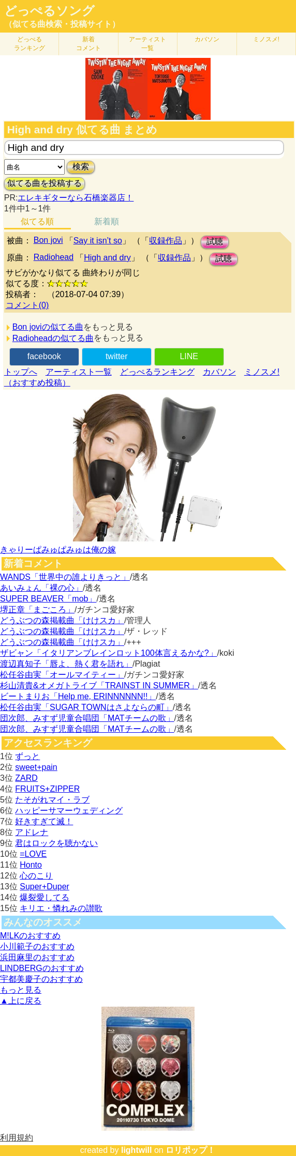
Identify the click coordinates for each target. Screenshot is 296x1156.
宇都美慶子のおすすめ (41, 979)
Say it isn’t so (97, 240)
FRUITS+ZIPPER (47, 788)
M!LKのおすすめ (30, 935)
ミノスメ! (266, 39)
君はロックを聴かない (56, 843)
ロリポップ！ (190, 1150)
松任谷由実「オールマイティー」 (62, 674)
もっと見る (20, 989)
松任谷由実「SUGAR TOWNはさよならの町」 (86, 707)
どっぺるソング (49, 11)
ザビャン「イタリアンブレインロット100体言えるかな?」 (108, 653)
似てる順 (37, 221)
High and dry (107, 257)
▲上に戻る (20, 1000)
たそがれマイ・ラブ (52, 799)
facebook (44, 356)
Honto (31, 864)
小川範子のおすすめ (37, 946)
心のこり (36, 875)
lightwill (136, 1150)
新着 (88, 44)
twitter (117, 356)
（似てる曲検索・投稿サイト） (62, 24)
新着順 (106, 221)
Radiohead (53, 257)
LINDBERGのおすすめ (42, 968)
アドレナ (31, 832)
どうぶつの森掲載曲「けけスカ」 (62, 620)
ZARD (26, 778)
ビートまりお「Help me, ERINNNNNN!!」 (78, 696)
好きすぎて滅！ (44, 821)
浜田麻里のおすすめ (37, 957)
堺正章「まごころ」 (37, 609)
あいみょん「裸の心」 (41, 587)
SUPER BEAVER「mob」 (48, 598)
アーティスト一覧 (79, 371)
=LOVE (33, 854)
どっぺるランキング (157, 371)
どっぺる (29, 44)
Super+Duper (44, 886)
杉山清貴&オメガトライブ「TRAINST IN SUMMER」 (99, 685)
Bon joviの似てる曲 (47, 326)
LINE (189, 356)
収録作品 (165, 240)
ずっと (27, 756)
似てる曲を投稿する (44, 183)
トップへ (20, 371)
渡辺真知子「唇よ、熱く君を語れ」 (66, 663)
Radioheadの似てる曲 (53, 338)
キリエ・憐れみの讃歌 (61, 908)
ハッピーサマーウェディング (69, 810)
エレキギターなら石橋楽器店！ (76, 197)
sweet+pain (36, 767)
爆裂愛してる (44, 897)
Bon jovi (48, 240)
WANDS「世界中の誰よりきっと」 (65, 577)
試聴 (214, 241)
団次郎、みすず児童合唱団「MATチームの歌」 (87, 718)
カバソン (207, 39)
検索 (80, 166)
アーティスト (147, 44)
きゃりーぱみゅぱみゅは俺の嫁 (58, 549)
